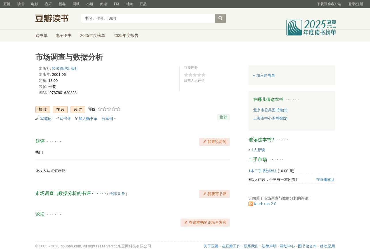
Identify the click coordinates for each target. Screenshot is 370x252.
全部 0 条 (117, 193)
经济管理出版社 (65, 68)
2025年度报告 (125, 35)
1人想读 (258, 150)
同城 (76, 4)
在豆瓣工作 (231, 246)
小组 (89, 4)
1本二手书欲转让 (262, 171)
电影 (34, 4)
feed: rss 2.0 (265, 204)
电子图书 (64, 35)
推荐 (223, 117)
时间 (129, 4)
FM (116, 4)
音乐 (48, 4)
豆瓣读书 (56, 19)
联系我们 (251, 246)
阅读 (103, 4)
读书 (20, 4)
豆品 (143, 4)
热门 (39, 152)
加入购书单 (88, 118)
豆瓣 (6, 4)
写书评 (65, 118)
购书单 (41, 35)
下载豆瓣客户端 (329, 4)
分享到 (107, 118)
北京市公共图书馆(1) (270, 110)
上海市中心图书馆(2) (270, 118)
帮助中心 (287, 246)
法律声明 (269, 246)
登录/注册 (355, 4)
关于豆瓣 (211, 246)
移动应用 (327, 246)
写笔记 (46, 118)
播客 (62, 4)
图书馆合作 (307, 246)
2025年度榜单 (92, 35)
